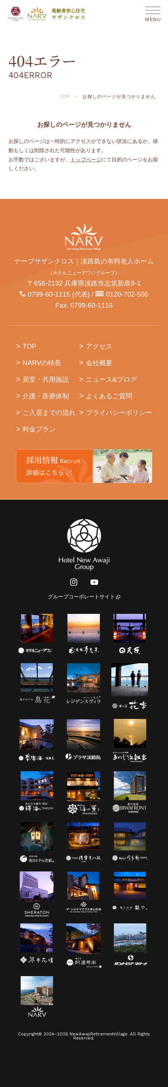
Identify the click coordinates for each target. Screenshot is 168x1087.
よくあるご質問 (109, 396)
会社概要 (99, 363)
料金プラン (39, 429)
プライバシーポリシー (119, 412)
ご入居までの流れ (49, 412)
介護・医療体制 (45, 396)
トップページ (85, 159)
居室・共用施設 (45, 379)
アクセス (99, 346)
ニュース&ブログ (111, 379)
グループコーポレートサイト (84, 597)
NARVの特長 (41, 363)
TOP (29, 346)
